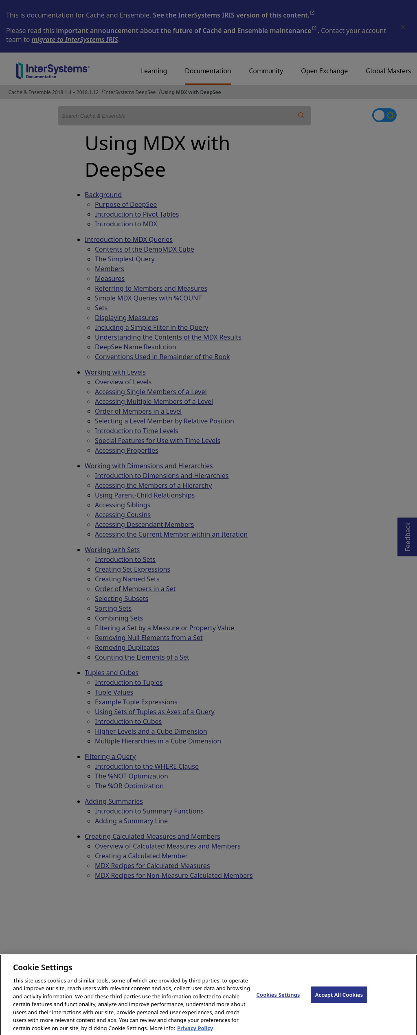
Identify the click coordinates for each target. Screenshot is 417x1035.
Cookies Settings (278, 1001)
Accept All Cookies (339, 1001)
